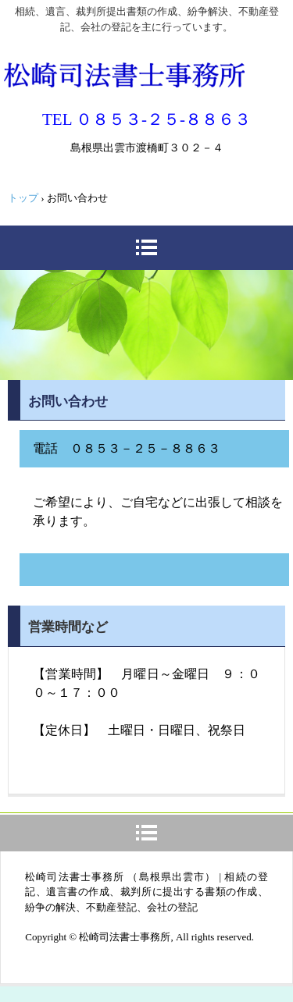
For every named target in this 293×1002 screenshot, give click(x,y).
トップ (23, 198)
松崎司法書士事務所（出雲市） (123, 73)
